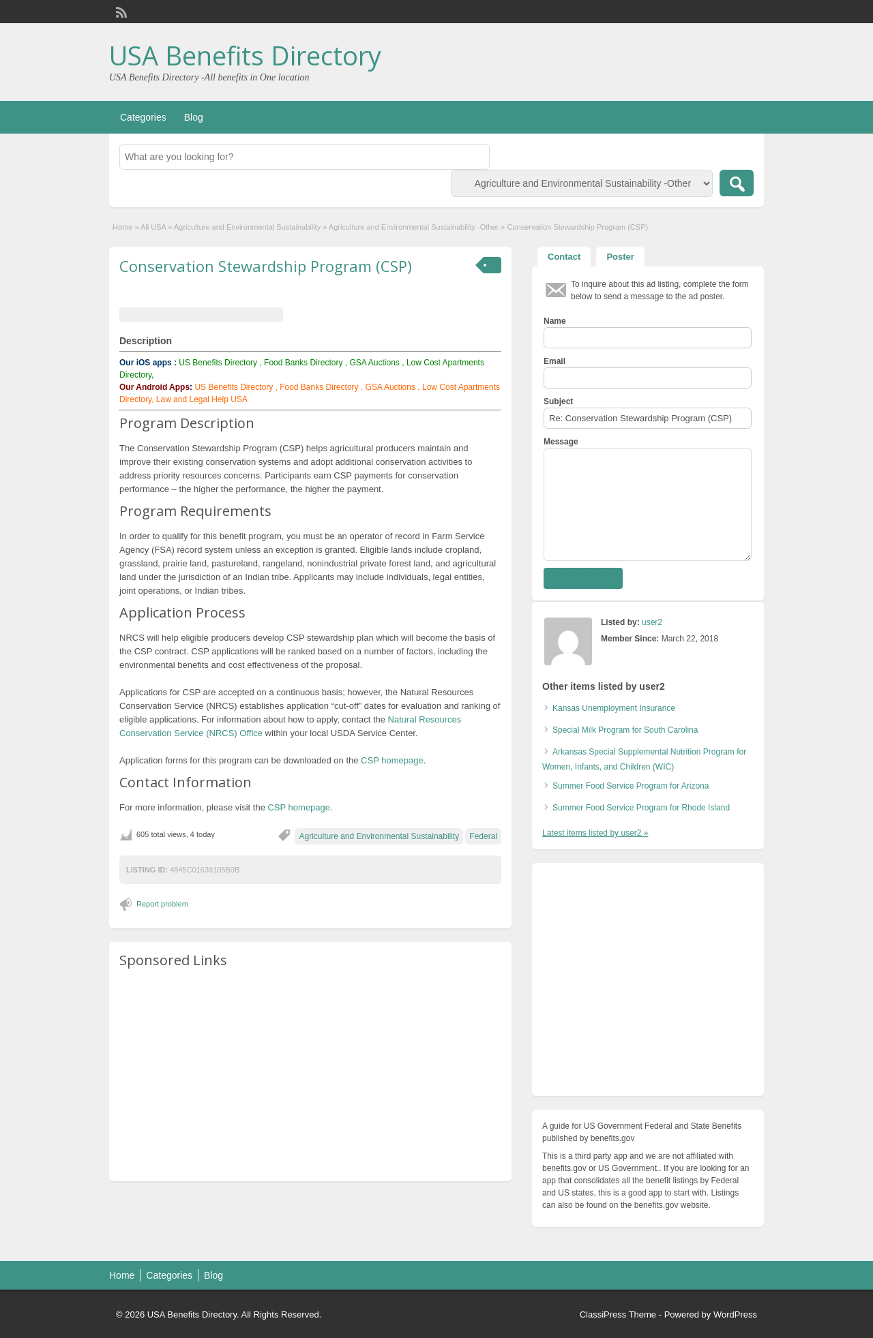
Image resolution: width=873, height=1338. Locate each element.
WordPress (735, 1314)
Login (747, 11)
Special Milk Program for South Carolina (625, 730)
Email (554, 361)
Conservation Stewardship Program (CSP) (265, 266)
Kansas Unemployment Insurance (613, 708)
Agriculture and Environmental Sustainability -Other (414, 227)
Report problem (162, 904)
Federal (483, 836)
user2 (652, 622)
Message (561, 441)
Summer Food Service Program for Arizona (630, 786)
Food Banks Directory (303, 362)
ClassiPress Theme (618, 1314)
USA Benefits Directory (245, 55)
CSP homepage (392, 760)
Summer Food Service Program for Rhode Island (641, 807)
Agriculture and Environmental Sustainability (247, 227)
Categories (143, 117)
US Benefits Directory (218, 362)
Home (122, 227)
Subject (558, 401)
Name (555, 321)
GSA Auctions (374, 362)
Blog (193, 117)
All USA (153, 227)
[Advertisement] (310, 1075)
